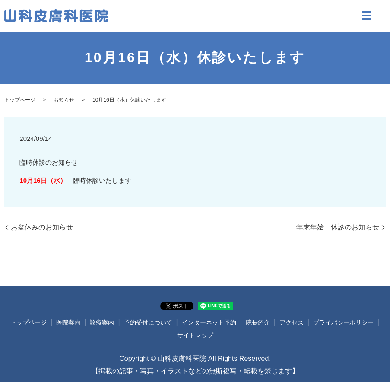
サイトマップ (195, 335)
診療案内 (102, 322)
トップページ (19, 100)
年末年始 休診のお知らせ (337, 227)
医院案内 (68, 322)
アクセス (291, 322)
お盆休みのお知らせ (42, 227)
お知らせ (64, 100)
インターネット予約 (209, 322)
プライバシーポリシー (343, 322)
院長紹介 (258, 322)
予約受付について (148, 322)
